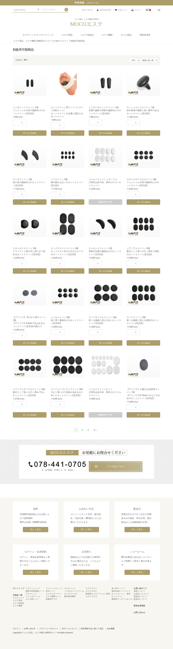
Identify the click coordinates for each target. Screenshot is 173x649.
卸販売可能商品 (23, 49)
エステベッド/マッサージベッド (38, 35)
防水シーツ (50, 591)
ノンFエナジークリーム (74, 591)
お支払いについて (141, 594)
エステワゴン (91, 588)
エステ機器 (107, 35)
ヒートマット (117, 596)
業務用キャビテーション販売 (98, 594)
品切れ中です (105, 202)
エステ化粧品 (87, 35)
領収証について (140, 596)
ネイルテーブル (70, 594)
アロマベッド (31, 594)
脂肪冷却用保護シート (35, 591)
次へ (95, 430)
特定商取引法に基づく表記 (92, 628)
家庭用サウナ (51, 599)
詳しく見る (35, 529)
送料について (139, 591)
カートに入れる (29, 133)
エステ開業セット (53, 596)
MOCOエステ (86, 24)
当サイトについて (69, 628)
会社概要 (111, 628)
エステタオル (91, 591)
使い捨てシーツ (118, 588)
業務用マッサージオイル (122, 599)
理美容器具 (145, 35)
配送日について (140, 599)
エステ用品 (67, 35)
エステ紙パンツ (32, 599)
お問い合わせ (139, 612)
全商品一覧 (17, 595)
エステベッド (18, 598)
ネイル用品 (126, 35)
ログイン (16, 628)
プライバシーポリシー (48, 628)
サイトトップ (18, 588)
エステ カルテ (91, 596)
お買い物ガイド (140, 588)
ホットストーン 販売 (121, 594)
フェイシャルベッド (54, 588)
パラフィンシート (33, 588)
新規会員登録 (139, 606)
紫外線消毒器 (70, 596)
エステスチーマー (53, 594)
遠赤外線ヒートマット (121, 591)
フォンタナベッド (33, 596)
